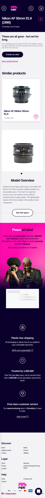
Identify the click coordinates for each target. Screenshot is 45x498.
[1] (21, 173)
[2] (23, 173)
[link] (15, 8)
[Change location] (10, 494)
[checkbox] (36, 116)
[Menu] (3, 8)
